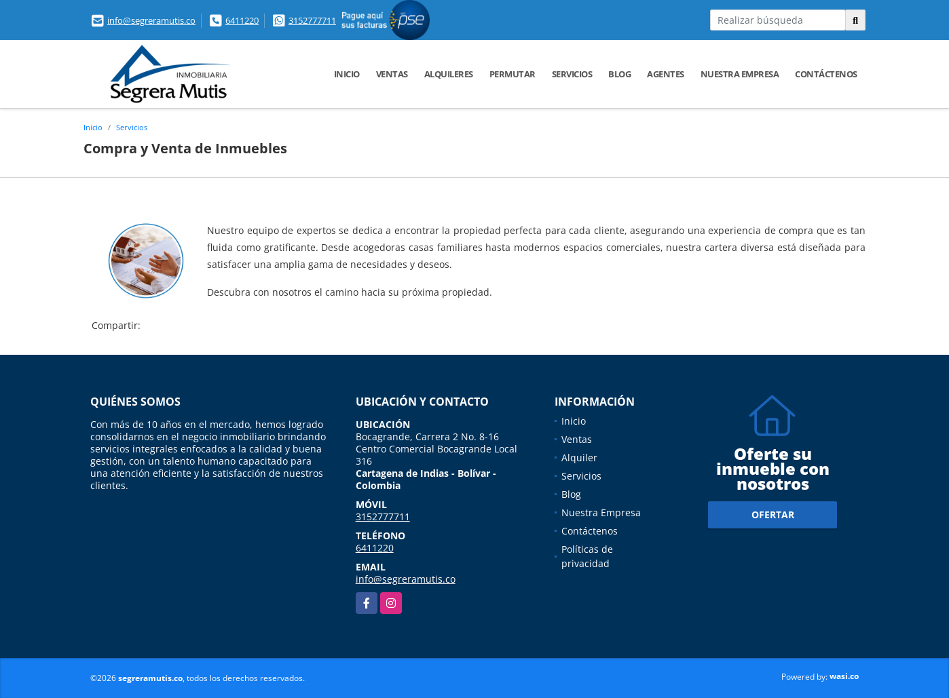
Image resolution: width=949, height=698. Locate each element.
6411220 (242, 20)
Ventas (392, 74)
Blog (619, 74)
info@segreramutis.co (151, 20)
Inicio (347, 74)
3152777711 (312, 20)
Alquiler (579, 457)
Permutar (512, 74)
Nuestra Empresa (740, 74)
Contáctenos (826, 74)
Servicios (572, 74)
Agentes (665, 74)
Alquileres (448, 74)
